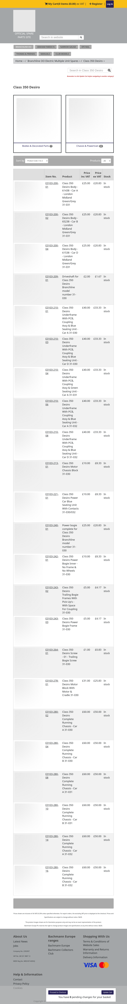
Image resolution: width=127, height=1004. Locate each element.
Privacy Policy (21, 983)
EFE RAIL (85, 47)
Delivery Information (95, 957)
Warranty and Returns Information (96, 951)
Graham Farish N (46, 47)
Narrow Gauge (68, 47)
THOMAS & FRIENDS (25, 53)
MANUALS (45, 53)
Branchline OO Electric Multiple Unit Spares (53, 61)
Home (20, 61)
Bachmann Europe (59, 945)
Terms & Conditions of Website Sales (96, 943)
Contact (17, 979)
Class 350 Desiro (94, 61)
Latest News (20, 941)
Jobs (15, 945)
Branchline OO (23, 47)
